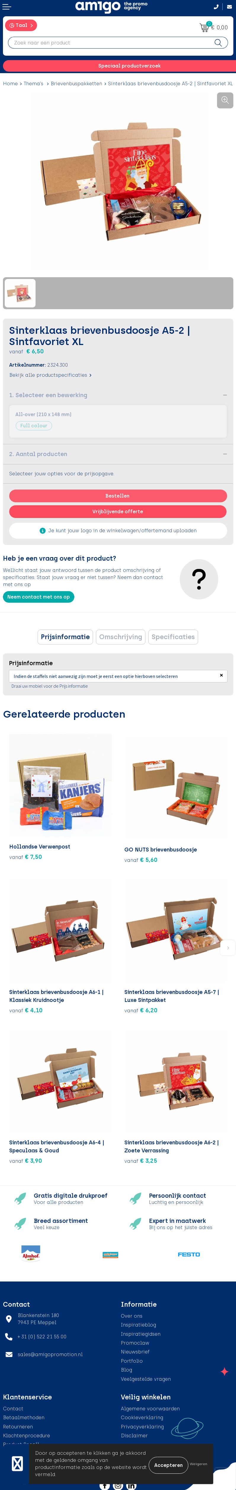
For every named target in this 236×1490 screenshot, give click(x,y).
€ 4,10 (26, 1007)
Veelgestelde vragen (146, 1376)
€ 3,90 (25, 1157)
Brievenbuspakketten (76, 83)
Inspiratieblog (138, 1322)
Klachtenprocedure (26, 1433)
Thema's (34, 83)
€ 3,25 (140, 1157)
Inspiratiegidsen (140, 1331)
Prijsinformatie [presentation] (65, 637)
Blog (126, 1367)
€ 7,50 (25, 856)
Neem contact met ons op (38, 597)
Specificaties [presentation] (173, 637)
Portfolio (132, 1358)
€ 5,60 (141, 856)
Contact (13, 1406)
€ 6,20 (141, 1007)
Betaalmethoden (23, 1414)
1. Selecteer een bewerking (48, 395)
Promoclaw (135, 1340)
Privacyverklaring (142, 1424)
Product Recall (21, 1442)
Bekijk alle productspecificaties (50, 375)
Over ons (131, 1313)
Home (10, 83)
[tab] (65, 637)
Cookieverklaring (142, 1414)
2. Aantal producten (38, 454)
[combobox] (108, 43)
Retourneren (18, 1424)
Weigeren (198, 1464)
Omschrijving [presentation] (120, 637)
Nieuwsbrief (135, 1349)
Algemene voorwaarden (150, 1406)
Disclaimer (134, 1433)
